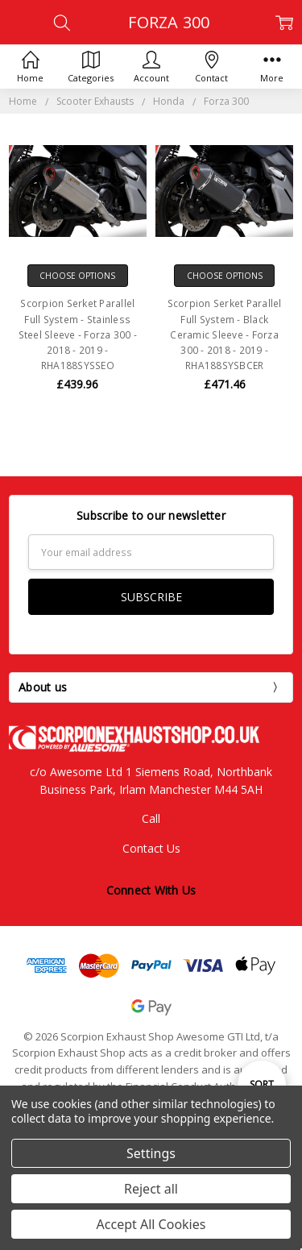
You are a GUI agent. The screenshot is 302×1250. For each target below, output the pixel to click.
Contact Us (151, 848)
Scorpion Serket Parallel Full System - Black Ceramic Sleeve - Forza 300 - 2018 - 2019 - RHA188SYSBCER (225, 334)
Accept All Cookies (151, 1224)
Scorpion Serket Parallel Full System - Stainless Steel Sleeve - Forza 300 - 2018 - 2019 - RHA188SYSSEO (78, 334)
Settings (151, 1153)
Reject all (151, 1189)
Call (151, 818)
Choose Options (77, 275)
